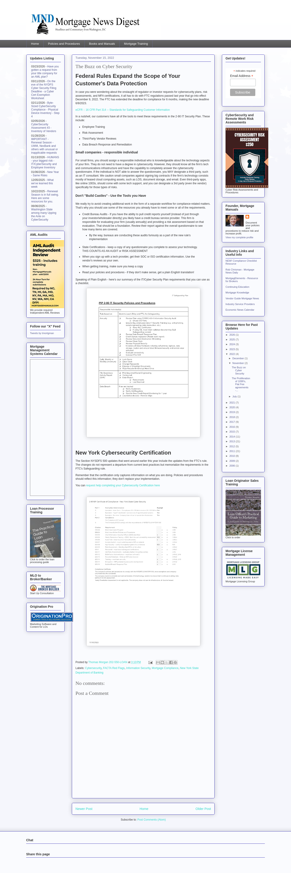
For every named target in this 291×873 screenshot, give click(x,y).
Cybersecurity (93, 668)
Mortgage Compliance (165, 668)
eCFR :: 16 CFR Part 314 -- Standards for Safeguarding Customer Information (122, 109)
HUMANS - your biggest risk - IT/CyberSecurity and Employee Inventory (45, 162)
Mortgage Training (136, 43)
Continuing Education (237, 286)
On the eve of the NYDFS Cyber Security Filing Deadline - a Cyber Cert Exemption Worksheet (43, 90)
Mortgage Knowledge (237, 292)
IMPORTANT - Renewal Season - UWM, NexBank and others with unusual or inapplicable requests (44, 146)
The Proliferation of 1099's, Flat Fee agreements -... (241, 384)
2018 (232, 417)
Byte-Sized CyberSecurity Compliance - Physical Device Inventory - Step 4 (45, 109)
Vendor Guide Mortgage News (242, 298)
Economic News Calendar (240, 309)
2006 (232, 465)
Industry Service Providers (240, 304)
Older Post (203, 809)
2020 (232, 407)
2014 (232, 436)
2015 (232, 431)
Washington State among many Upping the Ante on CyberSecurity (43, 214)
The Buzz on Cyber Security (239, 370)
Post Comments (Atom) (151, 819)
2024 (232, 344)
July (235, 396)
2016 (232, 426)
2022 (232, 354)
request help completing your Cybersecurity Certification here (123, 485)
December (238, 358)
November (238, 363)
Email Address (241, 76)
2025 (232, 339)
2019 (232, 412)
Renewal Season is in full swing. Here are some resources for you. (45, 196)
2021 (232, 402)
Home (35, 43)
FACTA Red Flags (114, 668)
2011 (232, 451)
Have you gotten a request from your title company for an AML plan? (45, 71)
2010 (232, 456)
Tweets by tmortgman (42, 333)
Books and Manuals (102, 43)
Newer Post (83, 809)
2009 (232, 461)
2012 (232, 446)
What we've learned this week (42, 183)
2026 (232, 334)
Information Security (138, 668)
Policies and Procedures (64, 43)
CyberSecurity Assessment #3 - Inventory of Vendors (43, 128)
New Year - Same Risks (45, 173)
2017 (232, 422)
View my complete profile (239, 237)
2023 (232, 349)
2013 (232, 441)
